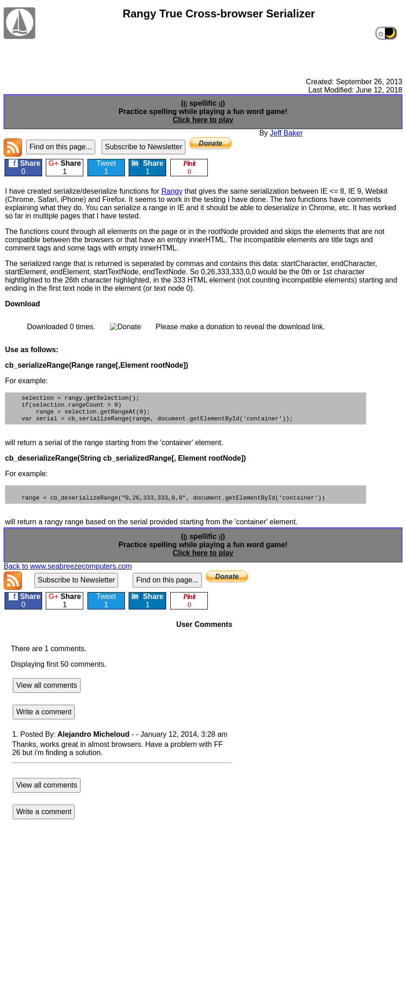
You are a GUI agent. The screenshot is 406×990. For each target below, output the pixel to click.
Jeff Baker (286, 133)
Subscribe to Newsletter (143, 147)
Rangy (172, 191)
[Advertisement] (201, 48)
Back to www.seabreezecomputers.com (68, 574)
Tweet (106, 167)
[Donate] (210, 143)
